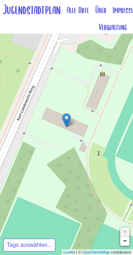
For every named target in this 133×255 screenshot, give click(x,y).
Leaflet (69, 252)
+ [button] (125, 232)
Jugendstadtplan (32, 10)
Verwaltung (113, 27)
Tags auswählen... (29, 245)
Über (100, 10)
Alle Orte (78, 10)
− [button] (125, 241)
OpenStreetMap (96, 252)
